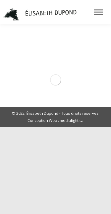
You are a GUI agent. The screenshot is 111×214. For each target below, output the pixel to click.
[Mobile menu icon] (98, 12)
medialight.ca (71, 120)
